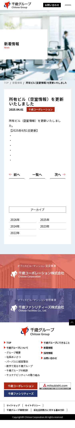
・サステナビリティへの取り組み (22, 375)
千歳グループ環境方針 (17, 410)
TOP (6, 82)
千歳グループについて (17, 347)
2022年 (15, 233)
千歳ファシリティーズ (21, 393)
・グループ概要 (12, 352)
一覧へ (37, 174)
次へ (58, 174)
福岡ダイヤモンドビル (26, 155)
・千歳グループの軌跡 (16, 370)
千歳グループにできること (57, 342)
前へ (17, 174)
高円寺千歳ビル (22, 135)
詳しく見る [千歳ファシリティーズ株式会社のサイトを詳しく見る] (37, 305)
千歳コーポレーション (21, 386)
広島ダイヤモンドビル (26, 150)
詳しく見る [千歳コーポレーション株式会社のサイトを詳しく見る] (37, 271)
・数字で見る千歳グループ (18, 366)
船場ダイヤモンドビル (26, 140)
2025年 (44, 220)
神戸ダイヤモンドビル (26, 145)
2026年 (15, 220)
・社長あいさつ (12, 357)
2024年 (15, 226)
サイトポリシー (32, 405)
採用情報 (48, 353)
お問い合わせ (52, 5)
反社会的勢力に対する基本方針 (49, 410)
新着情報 (17, 82)
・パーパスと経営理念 (16, 361)
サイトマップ (13, 405)
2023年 (44, 226)
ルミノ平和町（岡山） (26, 160)
